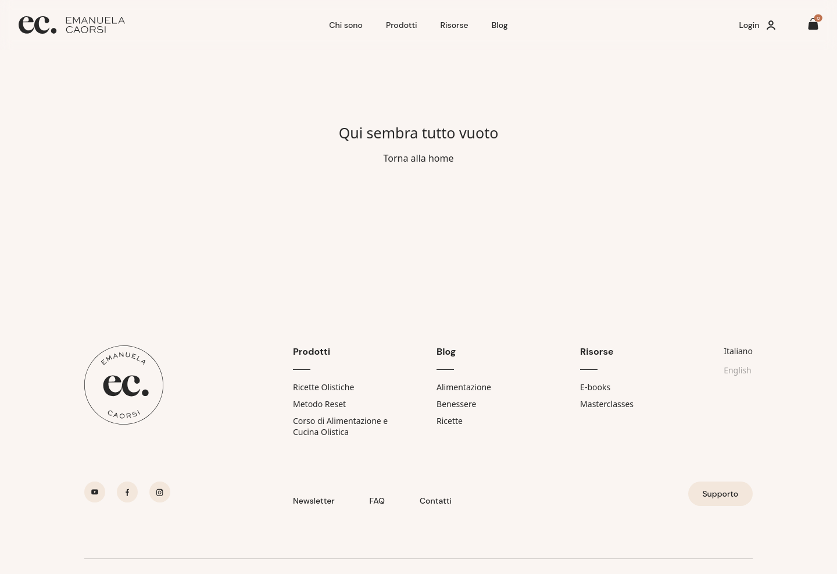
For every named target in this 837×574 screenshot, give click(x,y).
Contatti (436, 500)
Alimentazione (464, 387)
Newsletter (314, 500)
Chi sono (346, 25)
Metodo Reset (319, 403)
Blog (500, 25)
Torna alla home (418, 158)
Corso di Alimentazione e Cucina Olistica (340, 426)
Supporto (720, 494)
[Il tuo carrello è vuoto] (813, 25)
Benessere (456, 403)
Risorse (454, 25)
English (738, 370)
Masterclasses (607, 403)
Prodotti (401, 25)
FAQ (377, 500)
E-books (595, 387)
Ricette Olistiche (323, 387)
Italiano (738, 350)
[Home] (169, 25)
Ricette (450, 420)
